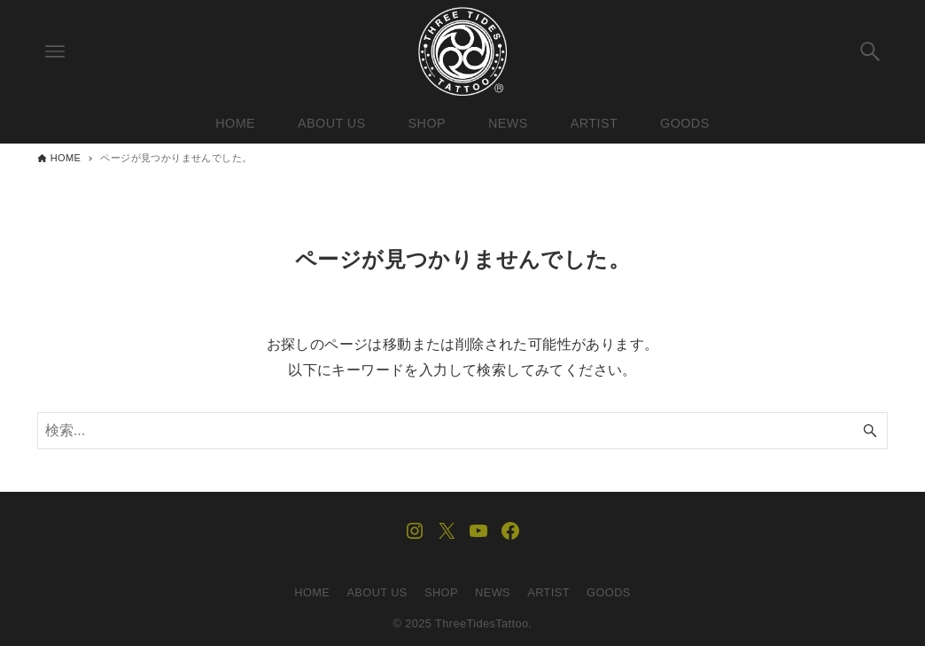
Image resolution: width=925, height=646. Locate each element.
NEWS (492, 592)
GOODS (609, 592)
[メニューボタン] (55, 51)
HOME (312, 592)
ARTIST (548, 592)
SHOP (441, 592)
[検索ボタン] (870, 51)
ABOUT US (376, 592)
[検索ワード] (463, 430)
